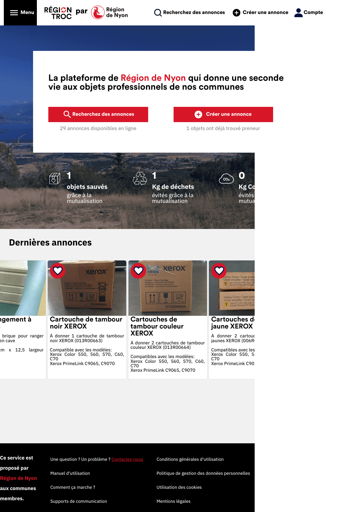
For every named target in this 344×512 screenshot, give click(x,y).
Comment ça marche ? (152, 487)
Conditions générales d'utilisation (269, 459)
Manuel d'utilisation (149, 473)
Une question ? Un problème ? (176, 459)
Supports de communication (158, 501)
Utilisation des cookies (258, 487)
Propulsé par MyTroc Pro (39, 488)
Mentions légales (253, 501)
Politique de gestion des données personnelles (283, 473)
